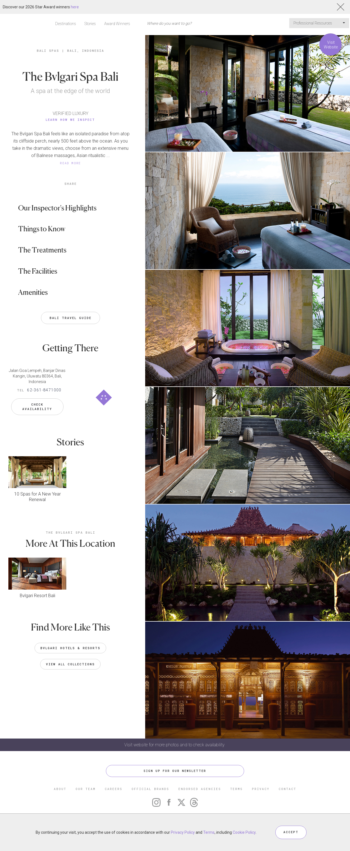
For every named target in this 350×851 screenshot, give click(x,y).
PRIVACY (260, 789)
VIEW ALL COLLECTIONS (70, 663)
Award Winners (117, 23)
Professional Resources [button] (319, 23)
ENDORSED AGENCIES (199, 789)
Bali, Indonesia (85, 50)
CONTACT (287, 789)
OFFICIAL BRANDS (150, 789)
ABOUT (60, 789)
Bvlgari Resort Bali (37, 594)
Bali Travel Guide (70, 318)
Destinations (65, 23)
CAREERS (113, 789)
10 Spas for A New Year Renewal (37, 495)
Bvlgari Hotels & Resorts (70, 646)
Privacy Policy (183, 832)
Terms (209, 832)
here (75, 7)
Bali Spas (48, 50)
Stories (90, 23)
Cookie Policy (244, 832)
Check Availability (37, 405)
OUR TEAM (86, 789)
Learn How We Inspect (70, 119)
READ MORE (70, 163)
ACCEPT (290, 832)
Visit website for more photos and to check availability (175, 744)
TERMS (236, 789)
